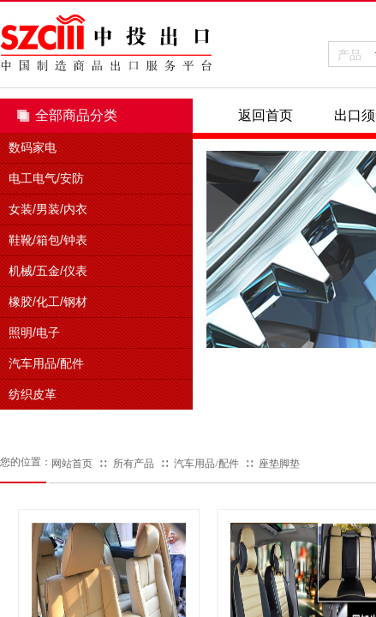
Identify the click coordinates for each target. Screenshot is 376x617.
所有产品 (133, 464)
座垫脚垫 (279, 464)
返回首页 (265, 115)
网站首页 (72, 464)
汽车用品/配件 (206, 464)
